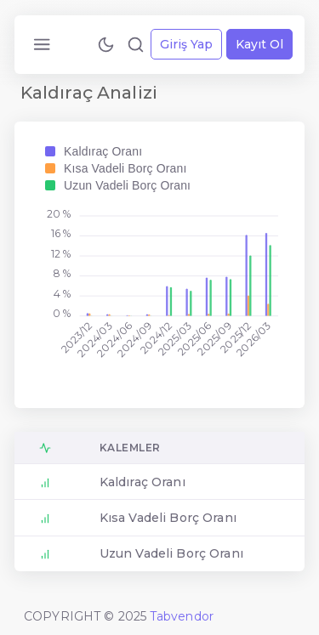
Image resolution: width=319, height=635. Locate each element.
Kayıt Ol (259, 44)
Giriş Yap (186, 44)
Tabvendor (182, 616)
